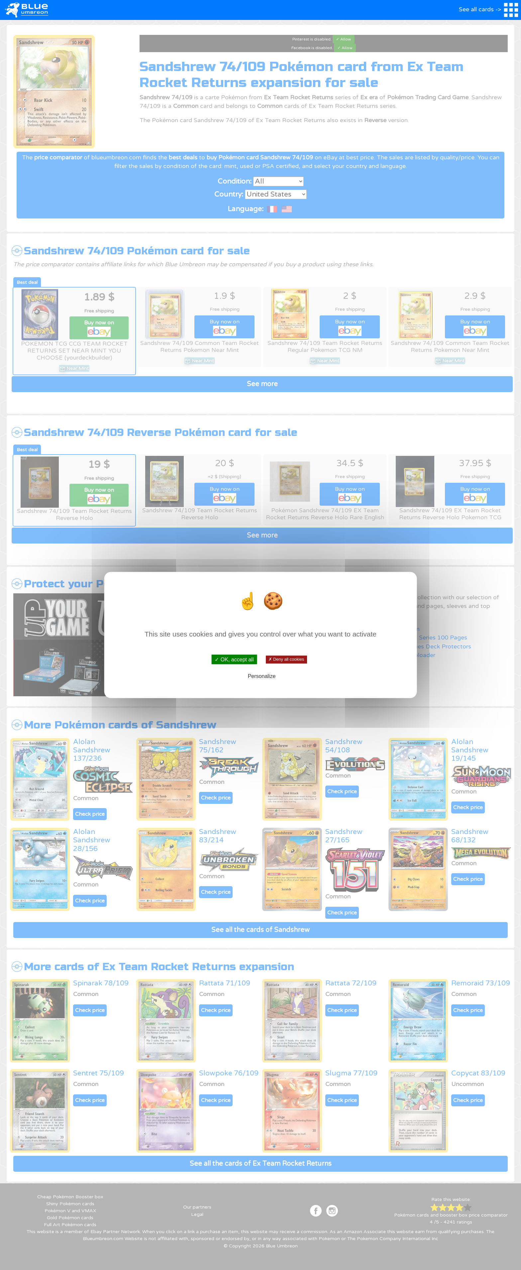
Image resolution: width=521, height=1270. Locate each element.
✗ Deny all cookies (286, 659)
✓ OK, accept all (234, 659)
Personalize (262, 676)
